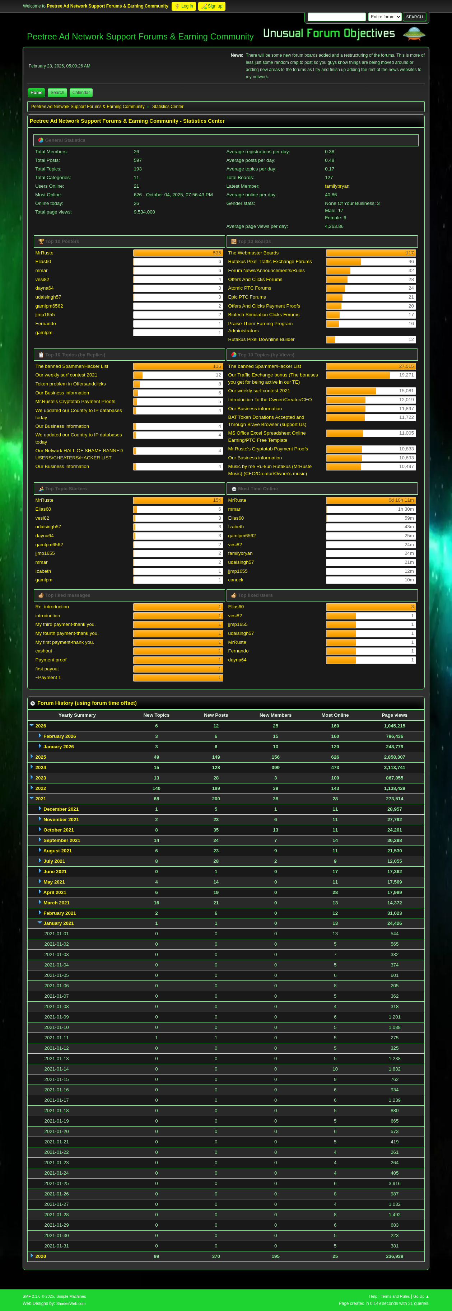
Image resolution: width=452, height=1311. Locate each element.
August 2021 (57, 850)
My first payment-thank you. (65, 642)
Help (373, 1296)
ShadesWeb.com (71, 1303)
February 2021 (59, 913)
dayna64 (45, 288)
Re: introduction (52, 606)
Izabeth (43, 571)
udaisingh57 (48, 297)
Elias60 (43, 261)
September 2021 (61, 840)
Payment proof (51, 659)
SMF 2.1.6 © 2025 (38, 1296)
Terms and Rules (395, 1296)
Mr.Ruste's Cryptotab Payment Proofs (76, 401)
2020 (41, 1256)
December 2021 (61, 809)
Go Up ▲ (421, 1296)
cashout (44, 651)
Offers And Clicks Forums (255, 279)
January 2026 (58, 746)
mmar (42, 270)
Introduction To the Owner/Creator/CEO (270, 399)
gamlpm (44, 332)
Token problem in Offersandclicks (71, 384)
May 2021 (54, 882)
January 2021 (58, 923)
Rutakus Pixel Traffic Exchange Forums (270, 261)
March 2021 (56, 902)
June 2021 (54, 871)
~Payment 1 (48, 677)
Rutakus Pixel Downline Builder (261, 339)
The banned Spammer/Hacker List (72, 366)
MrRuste (44, 253)
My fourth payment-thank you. (67, 633)
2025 (41, 757)
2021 (41, 798)
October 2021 (58, 830)
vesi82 (43, 279)
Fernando (46, 323)
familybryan (337, 186)
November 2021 (61, 819)
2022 (41, 788)
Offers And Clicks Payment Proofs (264, 306)
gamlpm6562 (49, 306)
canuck (235, 579)
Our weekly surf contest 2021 (67, 375)
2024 (41, 767)
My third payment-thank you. (66, 624)
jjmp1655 (45, 314)
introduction (48, 615)
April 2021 (54, 892)
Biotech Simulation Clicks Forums (264, 314)
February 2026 (59, 736)
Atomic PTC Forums (249, 288)
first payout (47, 668)
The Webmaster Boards (253, 253)
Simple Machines (71, 1296)
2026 (41, 726)
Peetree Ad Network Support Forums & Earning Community (140, 36)
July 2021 (54, 861)
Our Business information (62, 392)
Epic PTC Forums (247, 297)
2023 (41, 778)
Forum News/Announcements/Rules (266, 270)
